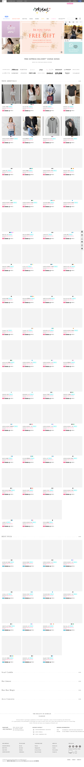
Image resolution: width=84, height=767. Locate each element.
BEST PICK (4, 747)
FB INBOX (82, 238)
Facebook (76, 746)
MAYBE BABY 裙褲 (8, 562)
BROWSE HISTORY (82, 245)
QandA (82, 249)
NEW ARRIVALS (5, 743)
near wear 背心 (28, 106)
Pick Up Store (55, 749)
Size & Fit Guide (38, 752)
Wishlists (21, 749)
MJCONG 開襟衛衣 (69, 362)
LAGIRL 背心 (6, 170)
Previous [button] (21, 37)
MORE (80, 81)
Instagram (70, 746)
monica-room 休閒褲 (8, 362)
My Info (20, 745)
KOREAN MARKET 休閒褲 (9, 202)
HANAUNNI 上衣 (48, 330)
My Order (21, 747)
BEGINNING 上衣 (28, 394)
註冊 (69, 1)
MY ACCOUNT (22, 743)
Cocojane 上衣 (7, 330)
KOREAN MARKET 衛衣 (70, 138)
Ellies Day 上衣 (7, 234)
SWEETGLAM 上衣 (69, 266)
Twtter (73, 746)
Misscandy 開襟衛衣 (29, 298)
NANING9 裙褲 (7, 298)
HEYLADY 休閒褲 (7, 658)
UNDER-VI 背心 (48, 490)
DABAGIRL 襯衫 (28, 562)
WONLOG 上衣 (68, 106)
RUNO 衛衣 (47, 106)
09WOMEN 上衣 (48, 626)
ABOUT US (54, 743)
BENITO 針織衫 (7, 458)
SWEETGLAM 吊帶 (49, 298)
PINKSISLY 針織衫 (69, 394)
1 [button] (59, 52)
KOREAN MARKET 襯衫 (70, 458)
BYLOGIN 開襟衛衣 (28, 458)
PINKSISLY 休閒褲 (8, 266)
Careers (54, 747)
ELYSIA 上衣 (27, 266)
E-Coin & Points (38, 749)
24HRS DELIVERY (6, 752)
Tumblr (80, 746)
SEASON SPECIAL (6, 745)
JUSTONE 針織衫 (48, 202)
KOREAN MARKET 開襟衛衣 (10, 138)
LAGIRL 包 (6, 522)
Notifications (21, 752)
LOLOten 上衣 (7, 594)
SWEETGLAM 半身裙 (8, 626)
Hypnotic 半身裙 (48, 394)
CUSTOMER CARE (38, 743)
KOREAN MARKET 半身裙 (30, 202)
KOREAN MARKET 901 (29, 522)
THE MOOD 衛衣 (48, 594)
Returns (36, 745)
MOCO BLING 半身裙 (8, 490)
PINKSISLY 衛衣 (68, 170)
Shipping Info (37, 747)
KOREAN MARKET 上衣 (29, 362)
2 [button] (61, 52)
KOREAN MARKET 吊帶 (50, 170)
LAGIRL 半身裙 (7, 106)
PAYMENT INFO (82, 242)
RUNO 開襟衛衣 (28, 138)
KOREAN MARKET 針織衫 (70, 202)
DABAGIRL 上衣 (28, 658)
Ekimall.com (54, 745)
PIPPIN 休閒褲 (27, 170)
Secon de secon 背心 (69, 298)
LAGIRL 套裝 (67, 234)
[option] (11, 29)
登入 (79, 1)
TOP (82, 255)
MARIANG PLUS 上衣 (49, 138)
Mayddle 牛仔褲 (48, 658)
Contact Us (54, 752)
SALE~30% (4, 749)
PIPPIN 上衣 (47, 458)
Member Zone (82, 235)
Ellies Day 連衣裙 (28, 234)
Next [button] (62, 37)
